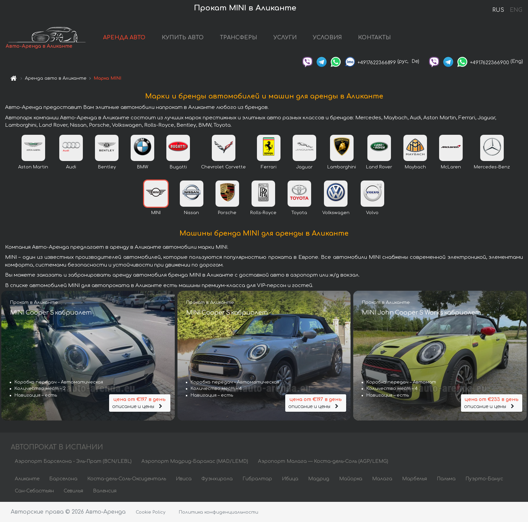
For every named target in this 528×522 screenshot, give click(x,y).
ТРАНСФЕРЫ (238, 38)
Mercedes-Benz (492, 167)
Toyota (299, 212)
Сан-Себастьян (34, 490)
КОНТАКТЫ (374, 38)
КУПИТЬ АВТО (183, 38)
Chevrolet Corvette (223, 167)
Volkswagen (336, 212)
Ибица (290, 478)
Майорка (350, 478)
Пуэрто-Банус (484, 478)
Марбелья (414, 478)
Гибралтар (257, 478)
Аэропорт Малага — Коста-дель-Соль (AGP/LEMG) (323, 461)
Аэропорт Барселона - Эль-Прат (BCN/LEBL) (73, 461)
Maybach (415, 167)
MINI (156, 212)
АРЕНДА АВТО (124, 38)
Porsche (227, 212)
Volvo (372, 212)
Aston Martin (33, 167)
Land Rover (379, 167)
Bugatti (178, 167)
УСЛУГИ (285, 38)
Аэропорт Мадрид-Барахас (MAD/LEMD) (194, 461)
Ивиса (184, 478)
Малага (382, 478)
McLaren (451, 167)
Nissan (191, 212)
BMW (142, 167)
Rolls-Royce (263, 212)
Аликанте (27, 478)
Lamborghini (341, 167)
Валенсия (105, 490)
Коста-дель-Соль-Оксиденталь (126, 478)
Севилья (73, 490)
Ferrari (268, 167)
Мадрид (318, 478)
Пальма (446, 478)
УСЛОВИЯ (327, 38)
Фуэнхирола (217, 478)
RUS (498, 10)
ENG (516, 10)
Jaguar (304, 167)
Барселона (63, 478)
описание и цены (139, 402)
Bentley (107, 167)
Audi (71, 167)
